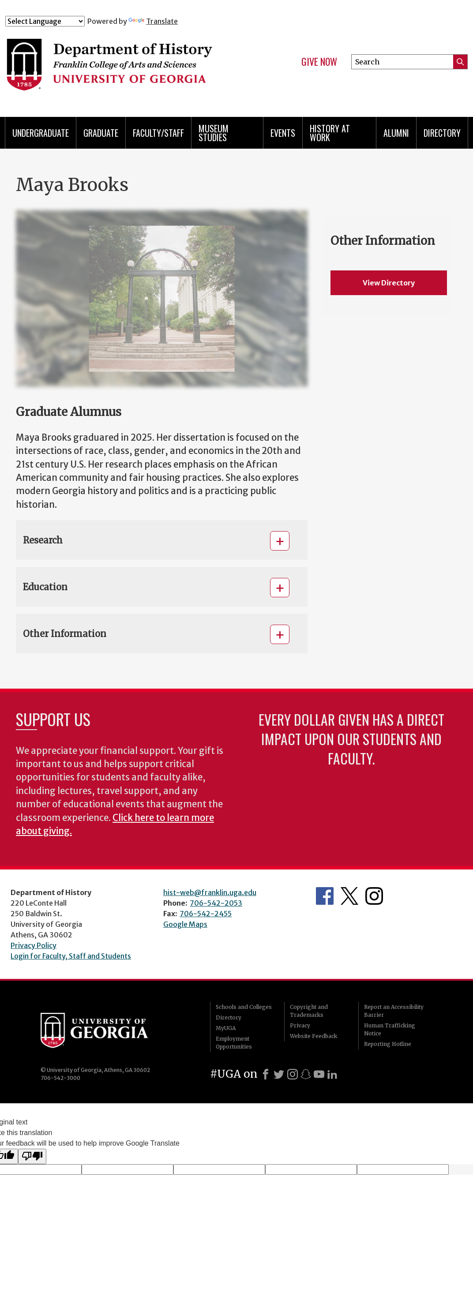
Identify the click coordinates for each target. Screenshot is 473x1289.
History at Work (330, 133)
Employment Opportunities (234, 1042)
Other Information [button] (64, 633)
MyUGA (226, 1028)
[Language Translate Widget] (45, 21)
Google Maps (185, 924)
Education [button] (45, 586)
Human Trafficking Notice (389, 1029)
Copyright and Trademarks (309, 1011)
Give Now (319, 62)
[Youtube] (319, 1074)
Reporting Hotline (387, 1044)
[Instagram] (292, 1074)
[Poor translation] (32, 1156)
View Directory (389, 282)
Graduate (100, 132)
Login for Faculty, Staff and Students (71, 956)
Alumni (396, 132)
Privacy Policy (33, 945)
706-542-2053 (216, 903)
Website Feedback (313, 1036)
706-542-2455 (206, 913)
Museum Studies (214, 133)
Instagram (374, 896)
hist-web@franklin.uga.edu (209, 892)
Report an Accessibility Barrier (394, 1011)
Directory (442, 132)
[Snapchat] (305, 1074)
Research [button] (43, 540)
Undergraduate (40, 132)
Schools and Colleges (244, 1007)
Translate (153, 21)
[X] (279, 1074)
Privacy (300, 1025)
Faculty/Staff (158, 132)
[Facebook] (265, 1074)
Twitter (349, 896)
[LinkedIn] (332, 1074)
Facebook (325, 896)
